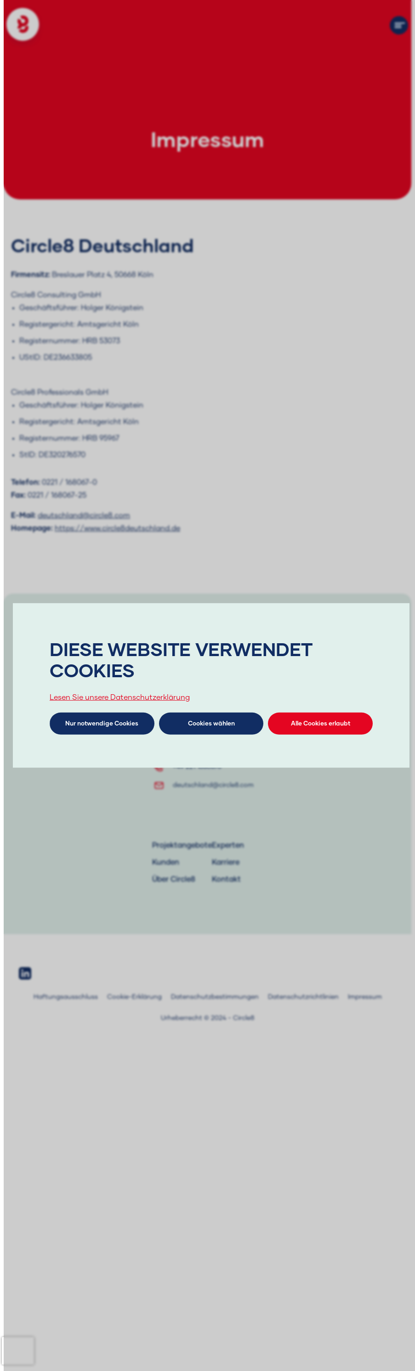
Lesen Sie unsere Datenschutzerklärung (120, 697)
